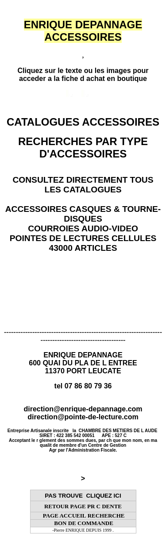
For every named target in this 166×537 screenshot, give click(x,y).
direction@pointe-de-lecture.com (82, 417)
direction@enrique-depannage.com (82, 409)
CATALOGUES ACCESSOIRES (83, 122)
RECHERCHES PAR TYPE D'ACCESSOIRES (83, 147)
